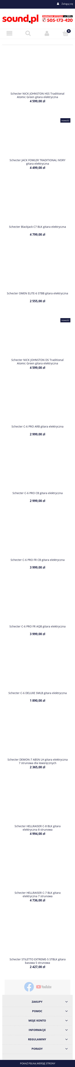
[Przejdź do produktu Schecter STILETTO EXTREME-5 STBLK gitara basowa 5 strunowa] (37, 937)
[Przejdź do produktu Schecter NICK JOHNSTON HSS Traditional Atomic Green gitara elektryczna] (37, 72)
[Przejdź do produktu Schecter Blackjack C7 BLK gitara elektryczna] (37, 205)
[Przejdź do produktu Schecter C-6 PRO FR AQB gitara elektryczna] (37, 604)
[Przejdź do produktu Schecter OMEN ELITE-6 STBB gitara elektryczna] (37, 271)
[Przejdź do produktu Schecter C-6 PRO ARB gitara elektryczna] (37, 405)
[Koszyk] (65, 33)
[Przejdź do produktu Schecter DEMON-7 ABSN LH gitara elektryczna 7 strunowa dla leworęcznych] (37, 738)
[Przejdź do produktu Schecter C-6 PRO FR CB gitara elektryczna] (37, 538)
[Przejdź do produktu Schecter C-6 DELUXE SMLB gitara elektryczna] (37, 671)
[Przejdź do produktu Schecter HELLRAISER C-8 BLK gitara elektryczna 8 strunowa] (37, 804)
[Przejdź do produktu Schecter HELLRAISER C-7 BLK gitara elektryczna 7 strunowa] (37, 871)
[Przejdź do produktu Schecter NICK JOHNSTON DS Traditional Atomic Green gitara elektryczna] (37, 338)
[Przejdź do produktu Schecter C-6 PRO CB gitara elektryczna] (37, 471)
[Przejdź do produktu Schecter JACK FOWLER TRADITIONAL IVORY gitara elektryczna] (37, 138)
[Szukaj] (28, 33)
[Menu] (9, 33)
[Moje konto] (47, 33)
